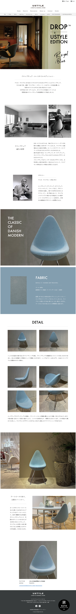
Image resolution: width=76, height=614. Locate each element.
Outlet (57, 11)
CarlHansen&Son (67, 14)
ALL (5, 14)
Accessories (29, 14)
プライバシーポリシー (42, 609)
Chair (10, 14)
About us (42, 11)
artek (48, 14)
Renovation (33, 11)
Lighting (21, 14)
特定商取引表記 (32, 609)
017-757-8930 (43, 600)
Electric (25, 11)
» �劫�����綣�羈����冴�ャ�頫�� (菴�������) (30, 585)
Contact (50, 11)
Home (19, 11)
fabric (36, 14)
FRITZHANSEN (56, 14)
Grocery (42, 14)
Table (15, 14)
